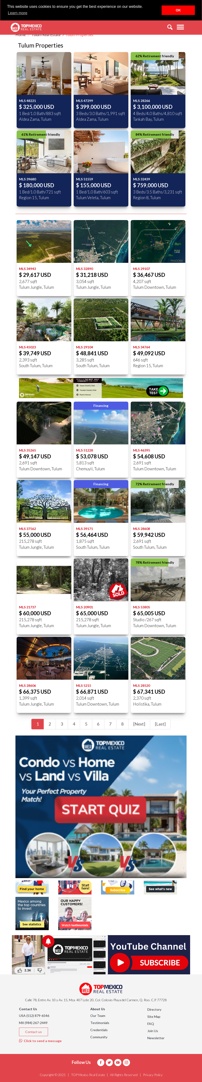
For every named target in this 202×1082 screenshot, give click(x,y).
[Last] (160, 723)
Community (98, 1037)
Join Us (152, 1031)
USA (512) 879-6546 (34, 1016)
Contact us (33, 1032)
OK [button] (178, 10)
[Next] (139, 723)
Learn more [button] (17, 13)
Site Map (153, 1017)
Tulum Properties (79, 34)
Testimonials (99, 1023)
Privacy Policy (153, 1075)
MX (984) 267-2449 (33, 1023)
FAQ (150, 1024)
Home (20, 34)
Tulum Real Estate (46, 34)
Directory (154, 1009)
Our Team (97, 1016)
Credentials (99, 1030)
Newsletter (155, 1038)
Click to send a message (40, 1041)
